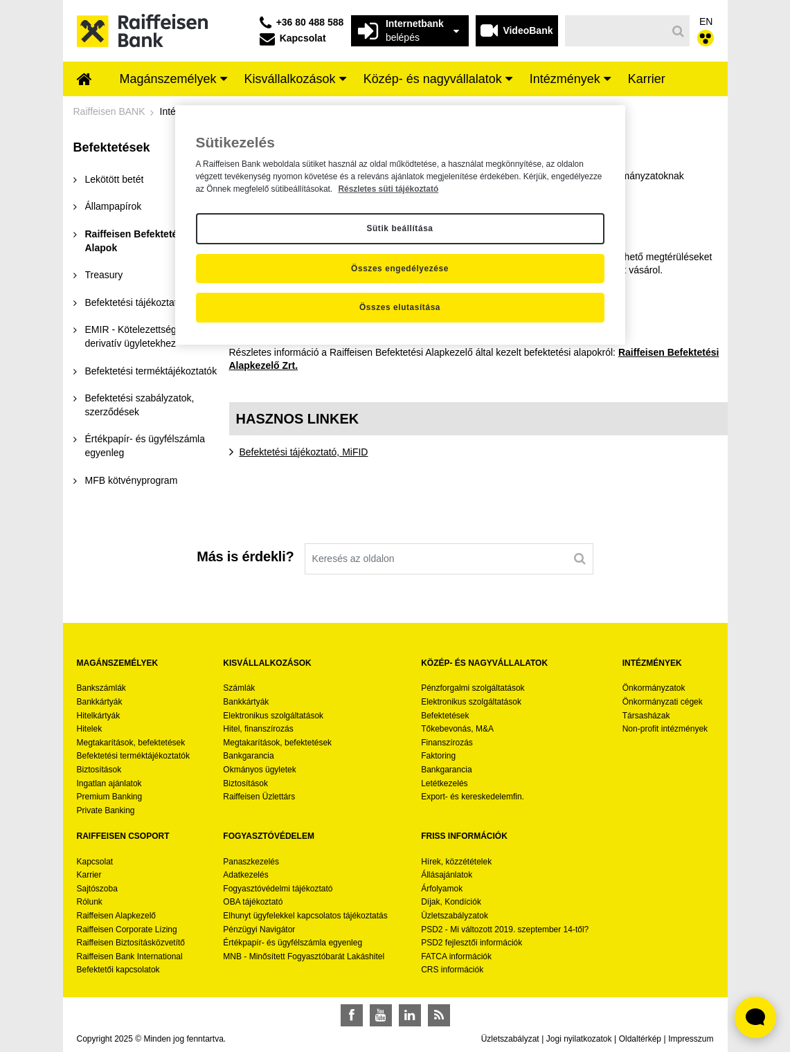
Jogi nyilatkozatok (579, 1039)
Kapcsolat (95, 862)
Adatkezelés (245, 875)
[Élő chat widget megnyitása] (755, 1017)
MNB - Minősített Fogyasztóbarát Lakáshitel (303, 956)
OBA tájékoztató (254, 902)
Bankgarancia (248, 756)
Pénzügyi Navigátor (259, 929)
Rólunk (89, 902)
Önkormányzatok (653, 688)
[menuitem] (84, 80)
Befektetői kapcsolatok (118, 969)
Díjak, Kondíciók (451, 902)
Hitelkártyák (98, 715)
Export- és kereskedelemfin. (472, 796)
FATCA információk (456, 956)
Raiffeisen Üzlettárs (259, 796)
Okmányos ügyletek (259, 769)
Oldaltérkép (640, 1039)
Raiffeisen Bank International (130, 956)
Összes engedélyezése (400, 268)
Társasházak (646, 715)
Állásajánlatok (446, 875)
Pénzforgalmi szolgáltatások (472, 688)
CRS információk (452, 969)
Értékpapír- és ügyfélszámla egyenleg (292, 942)
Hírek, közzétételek (456, 862)
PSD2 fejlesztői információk (471, 942)
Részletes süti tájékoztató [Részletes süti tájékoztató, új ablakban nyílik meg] (388, 189)
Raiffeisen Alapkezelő (116, 915)
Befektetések (445, 715)
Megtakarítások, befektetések (131, 742)
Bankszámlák (101, 688)
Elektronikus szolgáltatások (273, 715)
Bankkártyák (100, 702)
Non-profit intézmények (665, 729)
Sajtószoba (97, 889)
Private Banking (106, 810)
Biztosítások (99, 769)
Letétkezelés (444, 783)
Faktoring (438, 756)
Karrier (89, 875)
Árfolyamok (442, 889)
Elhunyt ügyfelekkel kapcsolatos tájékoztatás (305, 915)
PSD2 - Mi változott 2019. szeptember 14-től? (505, 929)
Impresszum (690, 1039)
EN (705, 21)
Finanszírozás (447, 742)
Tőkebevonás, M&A (457, 729)
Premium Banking (110, 796)
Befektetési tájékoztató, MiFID (304, 451)
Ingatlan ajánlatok (109, 783)
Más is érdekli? (245, 556)
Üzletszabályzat (510, 1039)
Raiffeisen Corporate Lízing (127, 929)
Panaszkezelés (251, 862)
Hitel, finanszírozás (258, 729)
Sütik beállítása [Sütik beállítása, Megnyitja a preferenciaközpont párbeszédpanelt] (399, 228)
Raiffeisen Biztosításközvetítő (131, 942)
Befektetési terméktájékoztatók (133, 756)
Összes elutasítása (399, 307)
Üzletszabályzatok (454, 915)
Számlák (239, 688)
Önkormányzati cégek (662, 702)
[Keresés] (616, 30)
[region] (400, 225)
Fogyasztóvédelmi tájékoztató (277, 889)
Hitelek (89, 729)
